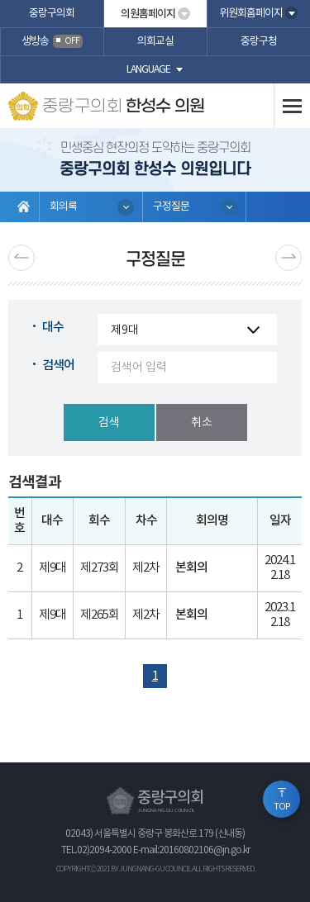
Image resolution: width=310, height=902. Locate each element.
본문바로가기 (0, 0)
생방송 (52, 42)
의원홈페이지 (148, 14)
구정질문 (171, 207)
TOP (282, 807)
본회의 (191, 568)
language (148, 69)
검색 (109, 423)
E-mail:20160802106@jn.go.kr (191, 850)
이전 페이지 (21, 257)
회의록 (63, 207)
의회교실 (155, 42)
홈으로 (24, 207)
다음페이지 (288, 257)
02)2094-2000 (104, 850)
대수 (53, 327)
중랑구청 (259, 42)
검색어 (58, 365)
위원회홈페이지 (251, 13)
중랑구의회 (51, 13)
